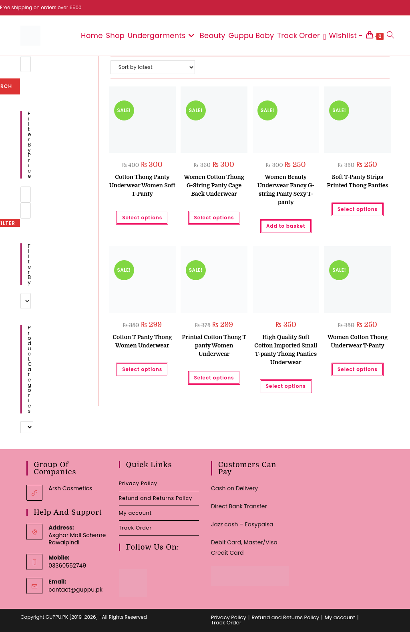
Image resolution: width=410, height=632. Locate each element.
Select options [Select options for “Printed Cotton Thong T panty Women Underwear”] (214, 377)
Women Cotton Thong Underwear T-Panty (358, 341)
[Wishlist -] (343, 36)
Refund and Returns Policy (155, 498)
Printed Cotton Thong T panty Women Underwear (214, 345)
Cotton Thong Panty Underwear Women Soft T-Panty (142, 185)
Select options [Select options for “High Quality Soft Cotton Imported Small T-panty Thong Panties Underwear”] (286, 386)
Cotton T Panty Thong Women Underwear (142, 341)
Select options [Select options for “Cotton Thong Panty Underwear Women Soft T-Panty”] (142, 217)
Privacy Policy (138, 483)
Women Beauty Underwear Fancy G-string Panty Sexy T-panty (285, 189)
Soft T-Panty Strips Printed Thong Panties (357, 181)
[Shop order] (153, 67)
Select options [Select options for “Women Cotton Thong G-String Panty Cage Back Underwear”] (214, 217)
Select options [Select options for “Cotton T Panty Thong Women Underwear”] (142, 369)
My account (135, 513)
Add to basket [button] (285, 226)
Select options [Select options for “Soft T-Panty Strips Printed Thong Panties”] (358, 209)
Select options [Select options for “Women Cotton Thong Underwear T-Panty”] (358, 369)
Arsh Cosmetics (70, 488)
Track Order (135, 528)
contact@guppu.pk (75, 590)
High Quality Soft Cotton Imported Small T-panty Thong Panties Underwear (285, 349)
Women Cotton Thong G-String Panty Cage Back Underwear (214, 185)
